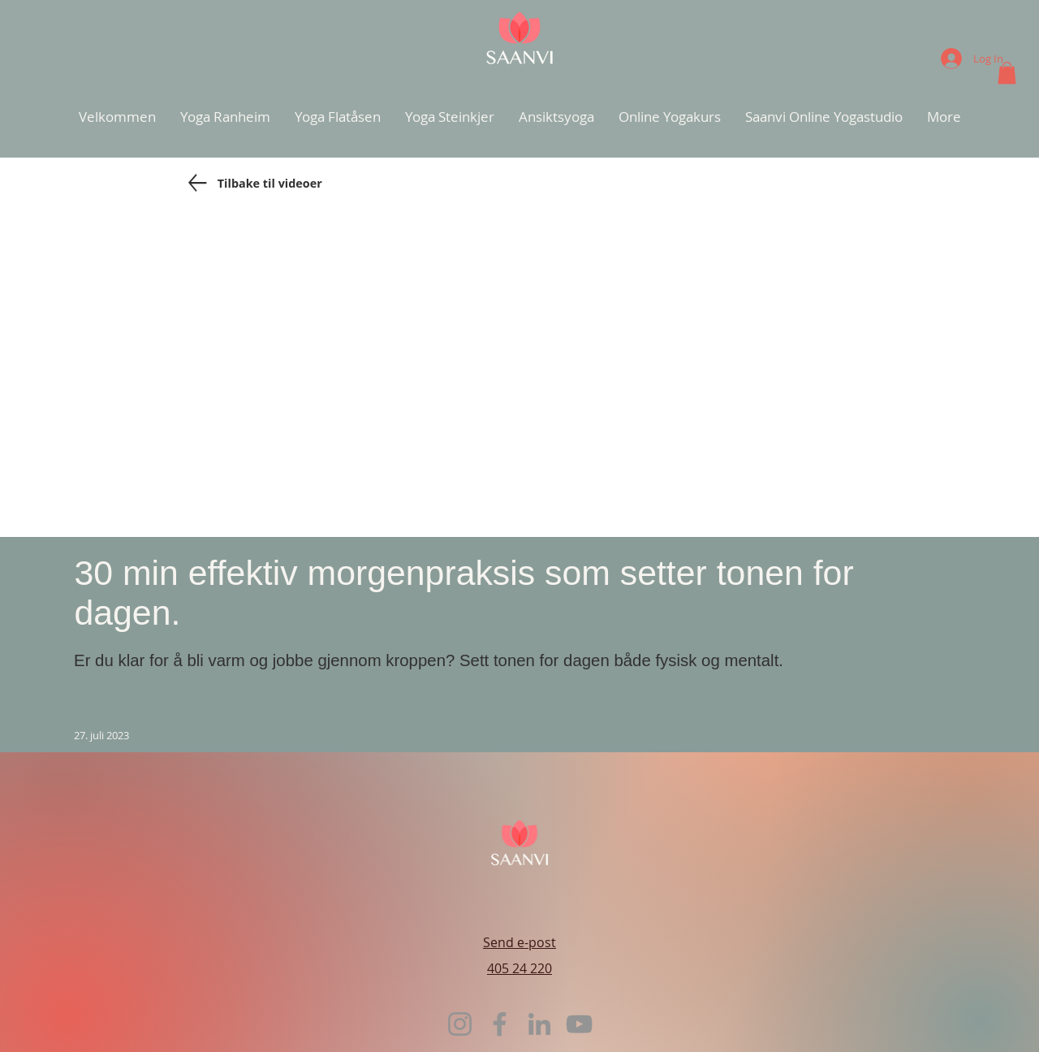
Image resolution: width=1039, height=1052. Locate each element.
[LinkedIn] (539, 1024)
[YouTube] (579, 1024)
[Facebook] (499, 1024)
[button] (1007, 73)
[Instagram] (460, 1024)
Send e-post (519, 942)
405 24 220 (519, 968)
